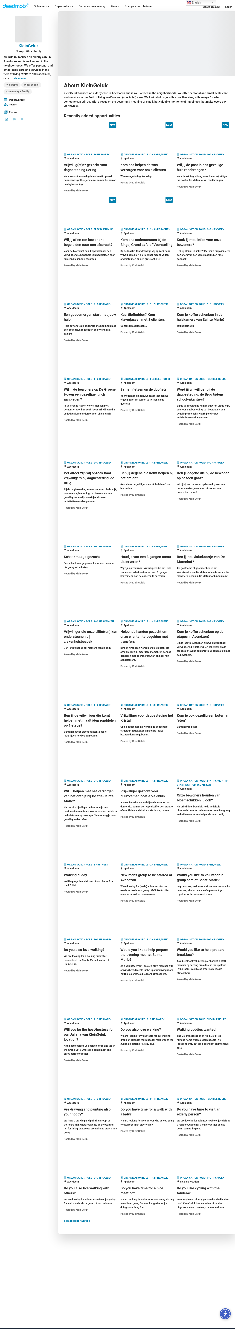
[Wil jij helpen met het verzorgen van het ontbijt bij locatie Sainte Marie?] (90, 796)
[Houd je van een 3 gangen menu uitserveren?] (147, 559)
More (115, 6)
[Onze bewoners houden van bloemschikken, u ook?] (203, 798)
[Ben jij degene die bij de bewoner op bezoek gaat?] (203, 476)
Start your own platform (138, 6)
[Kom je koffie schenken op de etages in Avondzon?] (203, 634)
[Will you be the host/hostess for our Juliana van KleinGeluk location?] (90, 1034)
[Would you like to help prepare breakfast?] (203, 952)
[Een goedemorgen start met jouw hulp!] (90, 317)
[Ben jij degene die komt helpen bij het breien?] (147, 476)
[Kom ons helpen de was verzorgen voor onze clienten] (147, 167)
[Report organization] (22, 119)
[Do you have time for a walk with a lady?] (147, 1112)
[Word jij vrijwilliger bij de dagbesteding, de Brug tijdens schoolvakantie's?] (203, 394)
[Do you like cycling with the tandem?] (203, 1191)
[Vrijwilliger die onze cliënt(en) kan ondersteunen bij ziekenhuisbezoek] (90, 636)
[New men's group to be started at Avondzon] (147, 877)
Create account (211, 6)
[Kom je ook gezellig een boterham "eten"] (203, 718)
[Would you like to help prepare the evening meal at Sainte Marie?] (147, 954)
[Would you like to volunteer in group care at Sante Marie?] (203, 877)
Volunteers (41, 6)
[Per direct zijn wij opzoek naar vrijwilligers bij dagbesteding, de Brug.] (90, 478)
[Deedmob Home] (16, 5)
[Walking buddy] (90, 875)
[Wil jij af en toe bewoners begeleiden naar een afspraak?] (90, 242)
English (194, 3)
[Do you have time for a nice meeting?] (147, 1191)
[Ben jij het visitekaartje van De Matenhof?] (203, 559)
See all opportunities (77, 1220)
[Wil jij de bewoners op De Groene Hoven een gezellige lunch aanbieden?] (90, 394)
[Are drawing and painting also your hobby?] (90, 1112)
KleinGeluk (29, 46)
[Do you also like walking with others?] (90, 1191)
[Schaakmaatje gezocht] (90, 556)
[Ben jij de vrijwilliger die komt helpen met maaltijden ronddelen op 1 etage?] (90, 720)
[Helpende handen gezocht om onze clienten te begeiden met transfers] (147, 636)
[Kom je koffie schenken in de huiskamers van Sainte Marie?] (203, 317)
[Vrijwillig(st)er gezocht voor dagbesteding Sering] (90, 167)
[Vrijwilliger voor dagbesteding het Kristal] (147, 718)
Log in (228, 6)
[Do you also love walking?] (90, 949)
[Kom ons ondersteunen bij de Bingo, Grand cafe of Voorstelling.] (147, 242)
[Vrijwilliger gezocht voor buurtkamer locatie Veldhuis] (147, 794)
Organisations (64, 6)
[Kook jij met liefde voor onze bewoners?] (203, 242)
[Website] (7, 119)
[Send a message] (14, 119)
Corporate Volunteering (92, 6)
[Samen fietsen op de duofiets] (147, 389)
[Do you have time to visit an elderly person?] (203, 1112)
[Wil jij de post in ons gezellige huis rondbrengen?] (203, 167)
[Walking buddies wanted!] (203, 1029)
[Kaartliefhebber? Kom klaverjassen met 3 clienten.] (147, 317)
